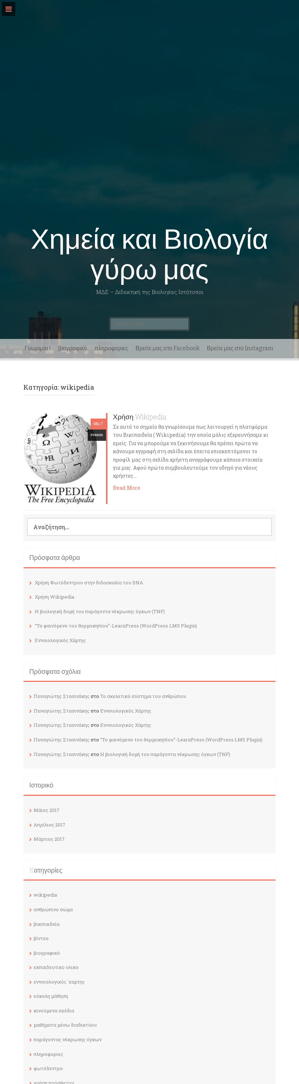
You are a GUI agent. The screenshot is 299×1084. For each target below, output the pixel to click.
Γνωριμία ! (37, 348)
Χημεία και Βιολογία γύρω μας (149, 255)
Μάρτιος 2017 (49, 839)
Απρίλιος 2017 (49, 824)
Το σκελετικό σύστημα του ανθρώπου (143, 696)
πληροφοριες (111, 348)
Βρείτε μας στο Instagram (240, 348)
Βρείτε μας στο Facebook (168, 348)
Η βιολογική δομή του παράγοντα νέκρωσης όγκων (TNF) (100, 611)
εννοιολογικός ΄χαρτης (59, 981)
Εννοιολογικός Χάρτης (60, 640)
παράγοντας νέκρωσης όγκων (68, 1039)
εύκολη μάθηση (51, 996)
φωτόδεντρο (48, 1068)
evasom (97, 434)
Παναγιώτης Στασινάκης (62, 696)
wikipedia (45, 895)
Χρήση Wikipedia (139, 417)
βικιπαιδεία (47, 924)
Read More (126, 487)
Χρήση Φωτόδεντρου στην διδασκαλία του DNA (89, 582)
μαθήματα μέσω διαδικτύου (65, 1025)
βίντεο (41, 938)
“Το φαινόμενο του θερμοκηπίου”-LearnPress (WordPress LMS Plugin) (116, 625)
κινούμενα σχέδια (54, 1010)
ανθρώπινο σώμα (53, 909)
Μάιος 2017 (47, 810)
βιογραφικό (72, 348)
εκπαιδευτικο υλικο (56, 967)
